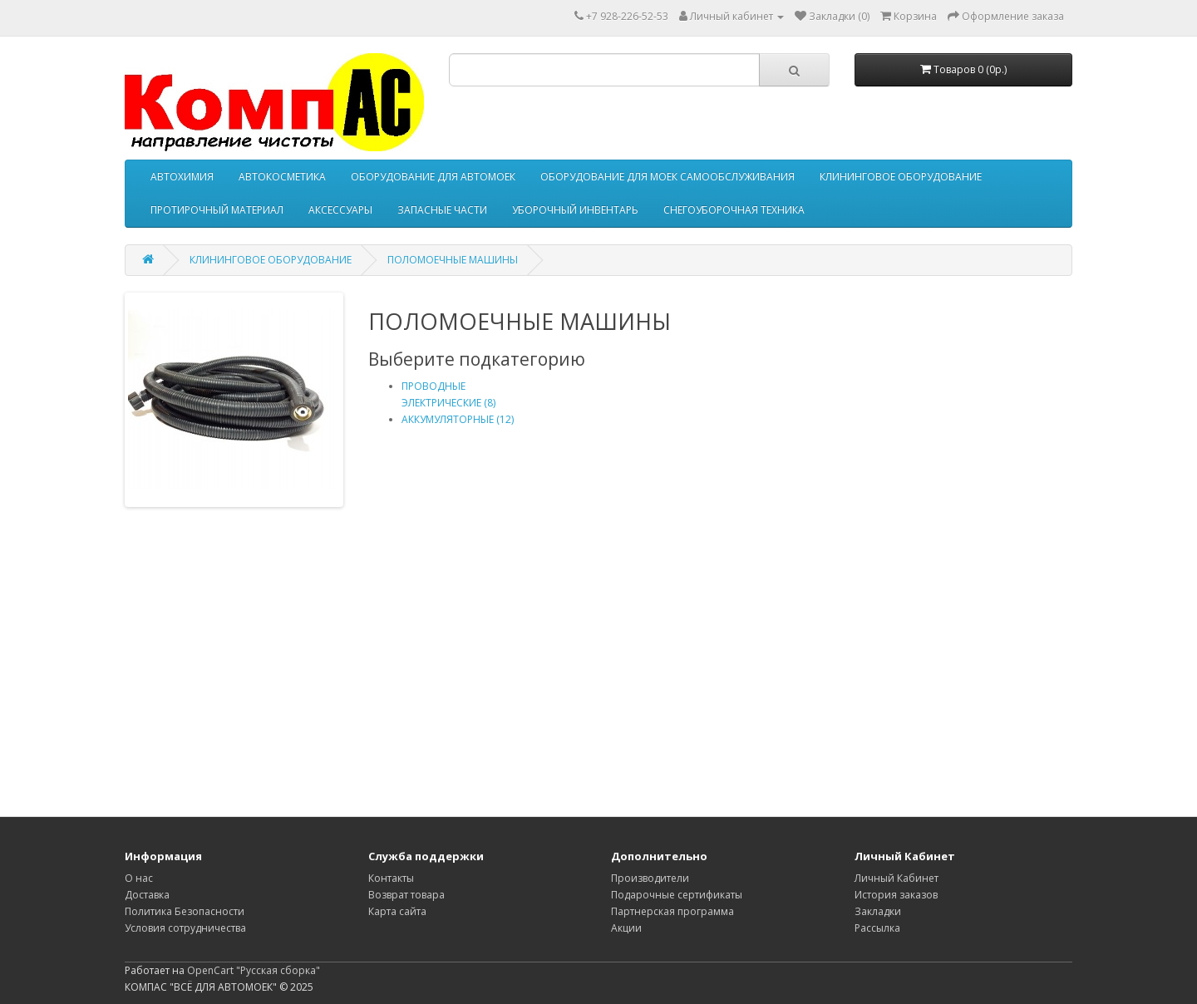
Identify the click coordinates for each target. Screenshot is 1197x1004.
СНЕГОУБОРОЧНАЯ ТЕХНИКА (734, 210)
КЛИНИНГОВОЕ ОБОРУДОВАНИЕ (901, 177)
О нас (139, 878)
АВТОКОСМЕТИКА (282, 177)
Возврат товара (406, 895)
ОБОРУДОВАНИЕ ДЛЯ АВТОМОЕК (433, 177)
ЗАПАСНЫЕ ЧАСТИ (442, 210)
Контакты (391, 878)
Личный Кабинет (896, 878)
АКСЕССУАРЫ (340, 210)
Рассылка (877, 928)
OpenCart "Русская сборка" (253, 970)
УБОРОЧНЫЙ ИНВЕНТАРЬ (575, 210)
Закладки (878, 911)
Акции (626, 928)
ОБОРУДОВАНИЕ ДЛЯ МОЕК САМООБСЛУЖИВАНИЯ (667, 177)
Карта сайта (397, 911)
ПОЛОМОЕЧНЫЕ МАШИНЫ (452, 260)
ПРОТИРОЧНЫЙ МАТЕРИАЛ (216, 210)
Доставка (147, 895)
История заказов (896, 895)
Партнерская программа (672, 911)
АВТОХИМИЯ (182, 177)
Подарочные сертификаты (676, 895)
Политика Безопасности (184, 911)
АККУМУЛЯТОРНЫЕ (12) (457, 419)
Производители (650, 878)
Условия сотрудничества (185, 928)
